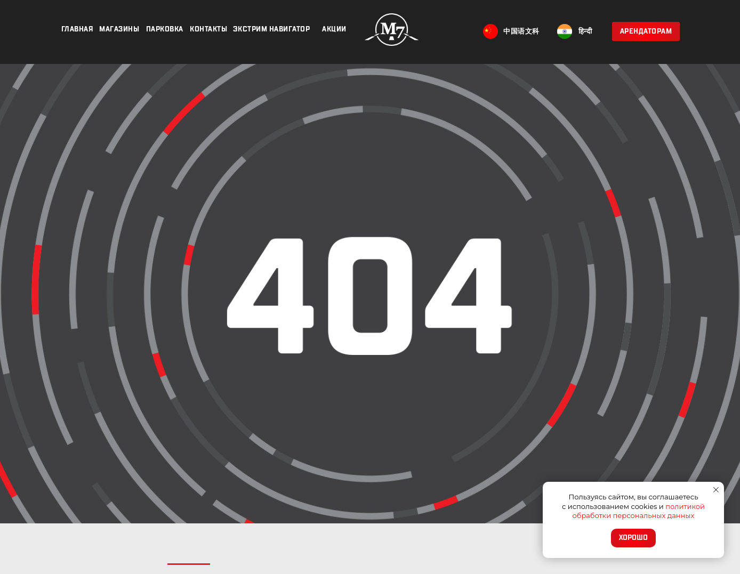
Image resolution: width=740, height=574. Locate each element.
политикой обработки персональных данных (639, 511)
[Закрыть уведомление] (716, 489)
